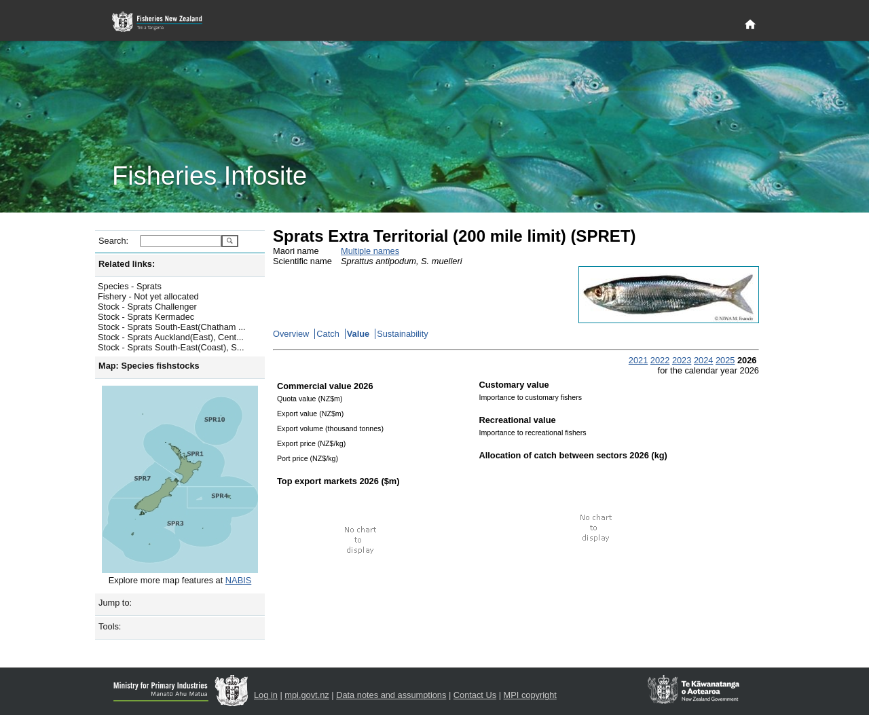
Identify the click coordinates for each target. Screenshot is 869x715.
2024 (703, 360)
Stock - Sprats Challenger (147, 306)
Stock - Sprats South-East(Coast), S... (171, 347)
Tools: (109, 626)
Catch (327, 334)
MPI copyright (530, 695)
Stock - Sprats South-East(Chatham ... (172, 327)
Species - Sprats (130, 286)
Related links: (126, 264)
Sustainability (402, 334)
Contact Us (475, 695)
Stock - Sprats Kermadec (146, 317)
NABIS (238, 580)
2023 (681, 360)
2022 (659, 360)
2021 (638, 360)
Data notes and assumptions (391, 695)
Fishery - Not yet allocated (148, 296)
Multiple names (370, 251)
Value (358, 334)
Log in (266, 695)
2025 (725, 360)
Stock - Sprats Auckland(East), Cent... (171, 337)
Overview (291, 334)
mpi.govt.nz (306, 695)
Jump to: (115, 603)
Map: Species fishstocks (149, 366)
